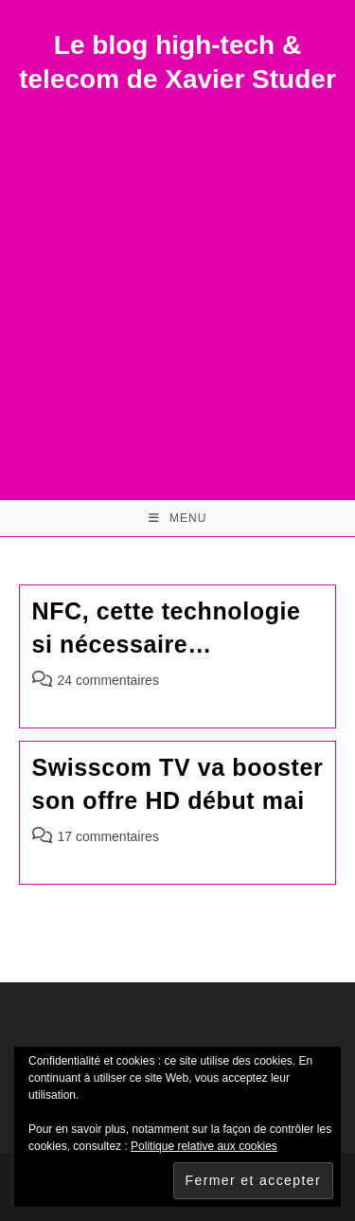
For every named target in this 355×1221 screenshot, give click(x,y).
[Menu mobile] (178, 518)
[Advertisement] (177, 284)
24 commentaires (108, 680)
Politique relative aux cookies (204, 1146)
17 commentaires (108, 836)
